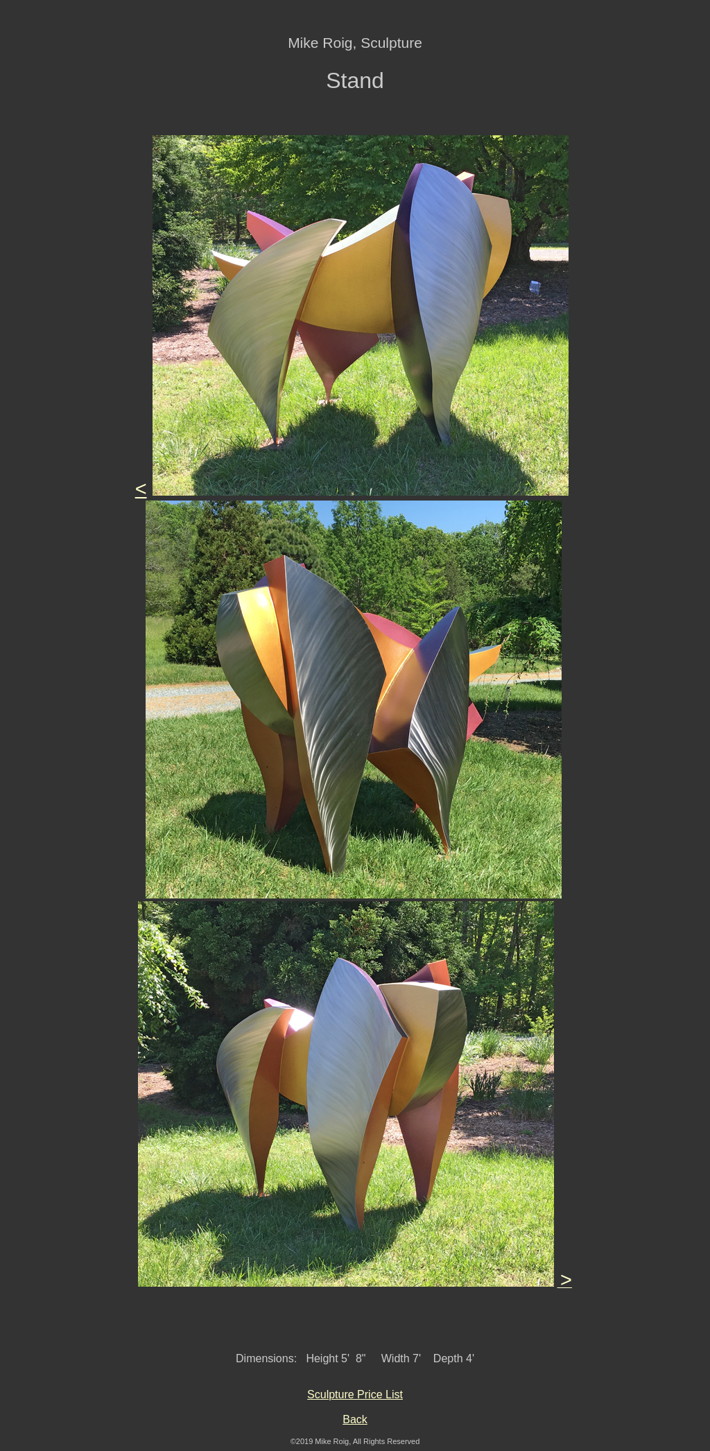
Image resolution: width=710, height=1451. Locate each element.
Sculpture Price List (355, 1394)
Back (355, 1419)
